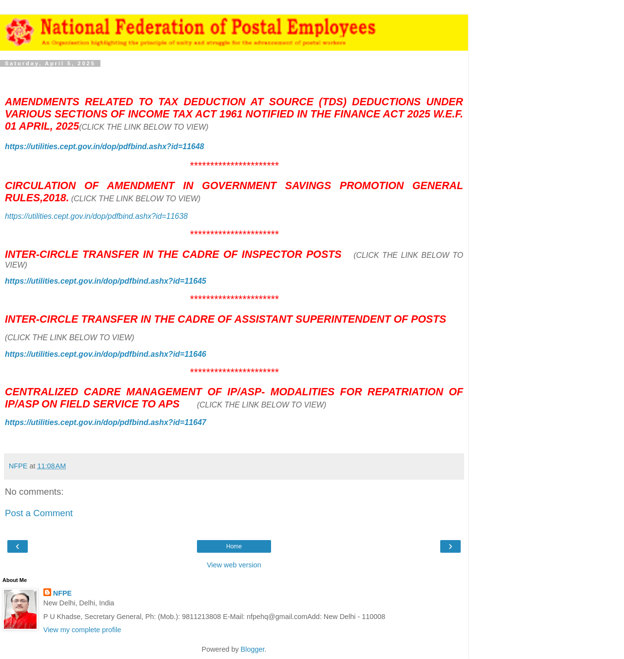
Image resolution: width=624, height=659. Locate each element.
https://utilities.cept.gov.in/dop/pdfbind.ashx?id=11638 (96, 216)
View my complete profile (82, 630)
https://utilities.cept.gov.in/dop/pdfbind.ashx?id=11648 (104, 146)
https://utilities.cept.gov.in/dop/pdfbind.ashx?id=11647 (105, 422)
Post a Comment (39, 513)
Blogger (253, 649)
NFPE (62, 593)
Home (234, 546)
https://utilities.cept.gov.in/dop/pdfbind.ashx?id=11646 (105, 354)
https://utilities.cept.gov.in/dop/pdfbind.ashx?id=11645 (105, 281)
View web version (234, 565)
